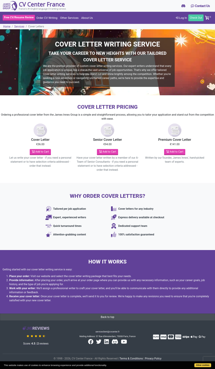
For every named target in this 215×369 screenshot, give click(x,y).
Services (19, 26)
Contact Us (200, 6)
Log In (181, 17)
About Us (87, 17)
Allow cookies (202, 365)
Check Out (196, 17)
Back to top (107, 317)
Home (6, 26)
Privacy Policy (153, 358)
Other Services (69, 17)
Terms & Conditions (131, 358)
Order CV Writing (46, 17)
